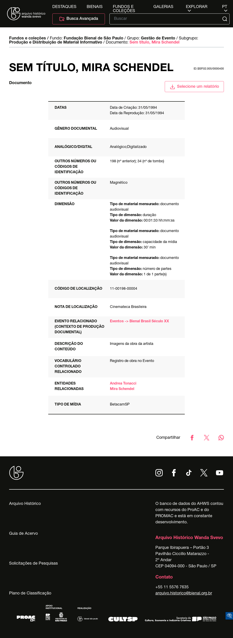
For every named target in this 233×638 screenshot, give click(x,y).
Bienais (95, 7)
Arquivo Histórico (25, 504)
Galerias (163, 7)
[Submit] (225, 19)
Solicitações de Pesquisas (33, 564)
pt (224, 7)
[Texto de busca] (166, 19)
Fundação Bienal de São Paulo (93, 38)
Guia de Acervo (23, 534)
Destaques (64, 7)
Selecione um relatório (194, 87)
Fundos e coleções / (29, 38)
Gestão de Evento (158, 38)
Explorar (196, 7)
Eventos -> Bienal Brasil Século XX (139, 321)
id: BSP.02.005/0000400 (209, 68)
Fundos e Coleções (124, 7)
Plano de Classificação (30, 594)
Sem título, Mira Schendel (154, 43)
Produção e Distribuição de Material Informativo (55, 43)
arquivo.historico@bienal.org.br (183, 594)
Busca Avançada (78, 19)
